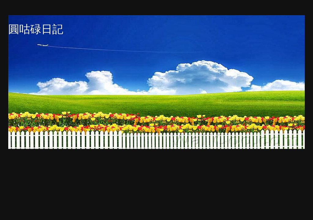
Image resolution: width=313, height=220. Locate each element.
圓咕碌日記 (35, 29)
